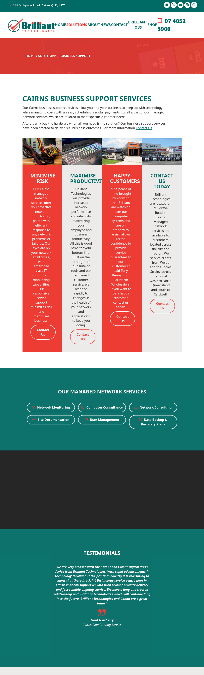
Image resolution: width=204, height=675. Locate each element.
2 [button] (96, 654)
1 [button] (90, 654)
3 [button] (102, 654)
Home (30, 56)
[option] (102, 597)
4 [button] (108, 654)
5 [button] (114, 654)
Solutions (47, 56)
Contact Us (144, 128)
